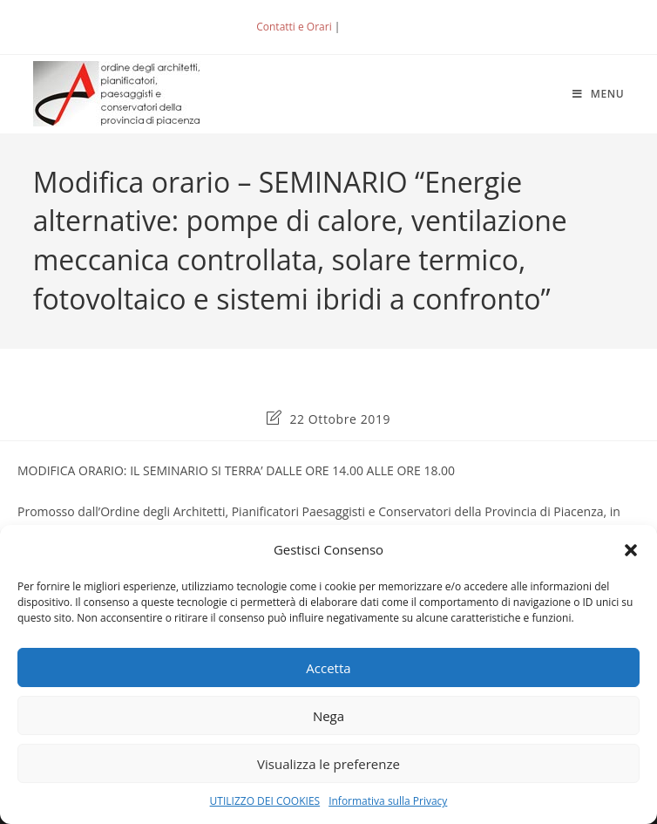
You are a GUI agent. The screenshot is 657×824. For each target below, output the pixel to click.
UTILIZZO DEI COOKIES (265, 800)
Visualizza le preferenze (328, 764)
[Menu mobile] (598, 93)
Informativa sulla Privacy (387, 800)
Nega (328, 716)
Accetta (328, 668)
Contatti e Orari (293, 26)
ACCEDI (372, 26)
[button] (631, 550)
